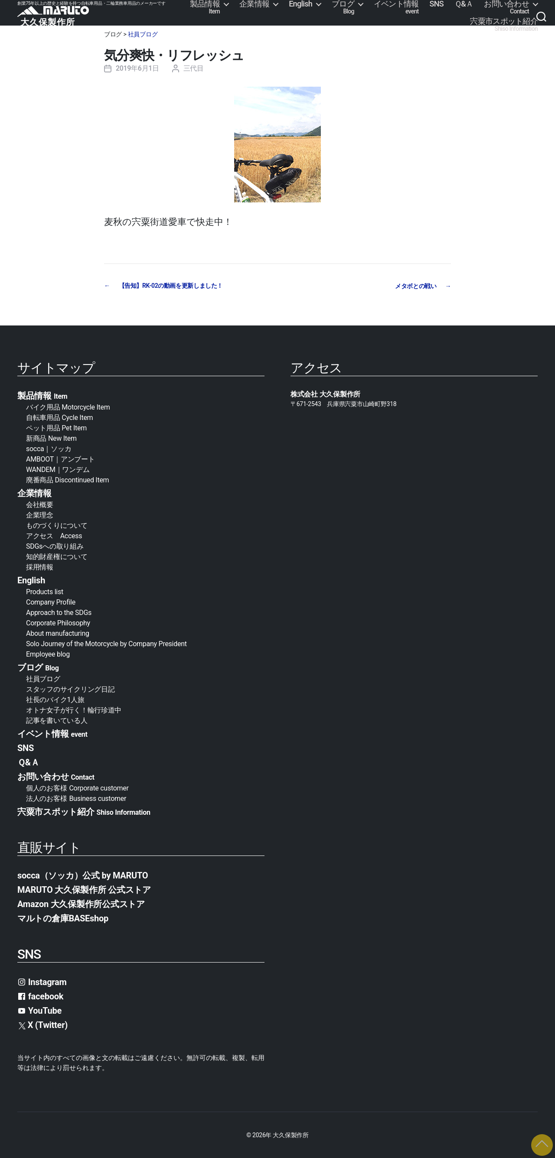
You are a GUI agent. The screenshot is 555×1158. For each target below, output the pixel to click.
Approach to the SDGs (58, 612)
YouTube (39, 1010)
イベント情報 (396, 7)
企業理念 (39, 515)
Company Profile (50, 602)
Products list (44, 591)
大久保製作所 (290, 1134)
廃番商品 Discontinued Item (67, 479)
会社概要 (43, 504)
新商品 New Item (51, 438)
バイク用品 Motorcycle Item (68, 407)
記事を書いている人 (57, 720)
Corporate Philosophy (58, 622)
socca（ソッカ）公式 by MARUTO (82, 875)
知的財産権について (57, 556)
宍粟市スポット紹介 (504, 25)
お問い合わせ (506, 7)
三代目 (193, 68)
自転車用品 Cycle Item (59, 417)
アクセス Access (54, 535)
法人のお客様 (76, 798)
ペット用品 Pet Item (56, 427)
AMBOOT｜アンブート (60, 459)
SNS (437, 3)
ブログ (343, 7)
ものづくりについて (57, 525)
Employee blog (48, 654)
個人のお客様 (77, 788)
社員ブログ (143, 34)
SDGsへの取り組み (54, 546)
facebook (40, 996)
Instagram (42, 981)
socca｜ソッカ (48, 448)
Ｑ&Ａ (463, 3)
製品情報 (205, 7)
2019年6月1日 (137, 68)
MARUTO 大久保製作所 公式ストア (84, 889)
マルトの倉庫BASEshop (62, 918)
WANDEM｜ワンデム (57, 469)
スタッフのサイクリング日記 (70, 689)
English (300, 3)
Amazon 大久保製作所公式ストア (81, 903)
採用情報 (39, 567)
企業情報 (254, 3)
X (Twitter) (43, 1024)
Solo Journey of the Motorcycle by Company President (106, 643)
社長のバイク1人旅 (55, 699)
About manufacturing (57, 633)
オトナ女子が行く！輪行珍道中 (73, 710)
